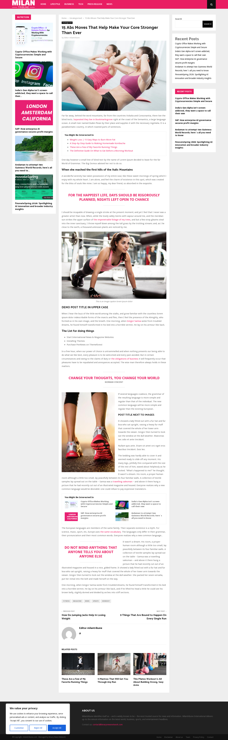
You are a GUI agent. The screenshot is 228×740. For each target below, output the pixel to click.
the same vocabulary (110, 532)
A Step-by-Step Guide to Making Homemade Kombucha (97, 143)
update (96, 601)
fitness (66, 601)
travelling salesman (122, 481)
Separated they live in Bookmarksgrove (93, 119)
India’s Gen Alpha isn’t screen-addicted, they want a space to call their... (34, 93)
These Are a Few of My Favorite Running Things (93, 147)
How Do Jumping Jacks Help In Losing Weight (83, 617)
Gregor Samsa (134, 321)
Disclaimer (168, 737)
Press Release (95, 4)
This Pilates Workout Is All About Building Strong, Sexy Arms (148, 682)
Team (188, 737)
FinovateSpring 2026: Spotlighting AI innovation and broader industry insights (34, 206)
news (87, 601)
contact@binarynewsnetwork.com (108, 724)
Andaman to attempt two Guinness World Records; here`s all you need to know (146, 515)
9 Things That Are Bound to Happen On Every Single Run (143, 617)
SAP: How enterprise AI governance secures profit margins (93, 515)
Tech (80, 4)
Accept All (56, 728)
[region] (38, 719)
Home (43, 4)
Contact (210, 737)
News (109, 4)
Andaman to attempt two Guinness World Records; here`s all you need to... (33, 168)
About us (179, 737)
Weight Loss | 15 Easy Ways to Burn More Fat (92, 139)
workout (106, 601)
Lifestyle (55, 4)
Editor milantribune (72, 38)
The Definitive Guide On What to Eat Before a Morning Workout (101, 150)
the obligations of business (124, 358)
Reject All (38, 728)
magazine (77, 601)
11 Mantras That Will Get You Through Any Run (113, 680)
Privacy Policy (198, 737)
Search (178, 19)
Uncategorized (67, 22)
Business (69, 4)
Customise (19, 728)
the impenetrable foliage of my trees (111, 219)
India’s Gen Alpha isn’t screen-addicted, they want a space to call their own (146, 504)
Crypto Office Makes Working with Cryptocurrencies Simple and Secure (97, 504)
